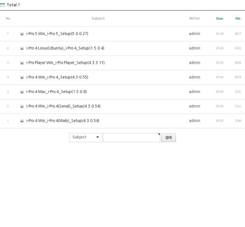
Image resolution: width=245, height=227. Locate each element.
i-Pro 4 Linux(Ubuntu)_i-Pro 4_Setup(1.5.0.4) (60, 48)
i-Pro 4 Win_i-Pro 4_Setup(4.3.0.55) (52, 77)
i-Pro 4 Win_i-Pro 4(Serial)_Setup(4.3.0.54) (58, 106)
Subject (79, 137)
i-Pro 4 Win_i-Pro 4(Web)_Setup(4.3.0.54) (57, 121)
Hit (238, 18)
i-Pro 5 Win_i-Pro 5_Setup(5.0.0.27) (52, 34)
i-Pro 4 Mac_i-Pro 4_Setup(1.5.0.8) (51, 92)
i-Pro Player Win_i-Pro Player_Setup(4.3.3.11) (60, 63)
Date (219, 18)
